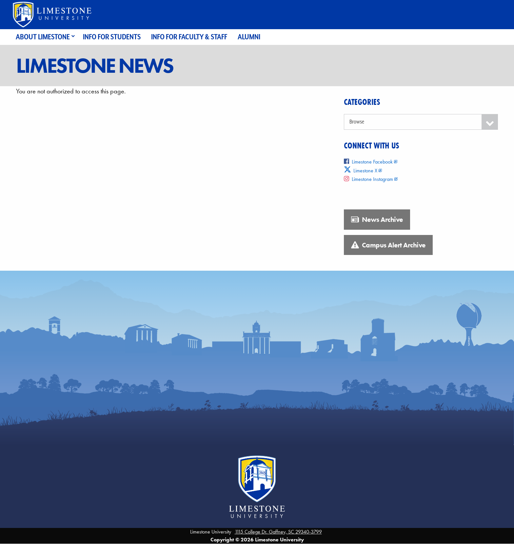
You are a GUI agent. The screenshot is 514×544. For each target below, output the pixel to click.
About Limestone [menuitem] (43, 37)
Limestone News (94, 65)
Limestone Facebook (368, 161)
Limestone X (360, 170)
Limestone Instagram (368, 179)
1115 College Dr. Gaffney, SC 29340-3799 (278, 531)
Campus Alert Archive (388, 245)
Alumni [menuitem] (249, 37)
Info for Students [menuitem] (112, 37)
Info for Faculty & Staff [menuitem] (189, 37)
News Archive (377, 219)
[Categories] (421, 122)
